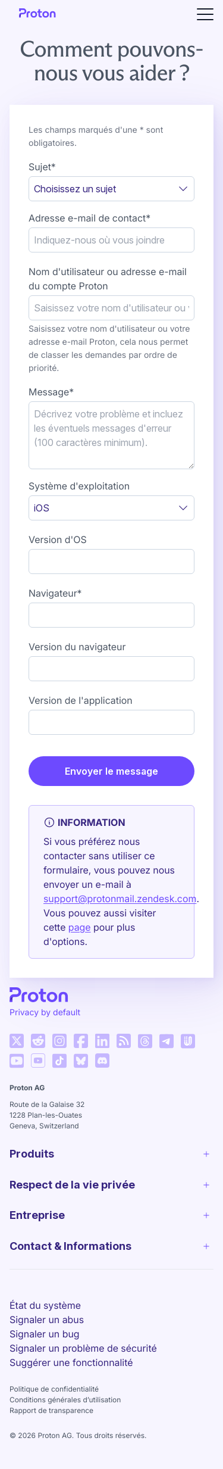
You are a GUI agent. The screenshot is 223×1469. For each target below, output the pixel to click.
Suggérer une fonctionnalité (71, 1381)
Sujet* (42, 167)
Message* (51, 392)
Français (45, 1293)
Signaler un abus (47, 1338)
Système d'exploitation (79, 486)
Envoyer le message (111, 771)
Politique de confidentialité (54, 1407)
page (79, 927)
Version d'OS (58, 539)
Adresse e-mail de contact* (89, 218)
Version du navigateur (77, 647)
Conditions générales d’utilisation (65, 1418)
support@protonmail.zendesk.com (119, 899)
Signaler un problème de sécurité (83, 1367)
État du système (45, 1324)
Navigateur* (55, 593)
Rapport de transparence (51, 1428)
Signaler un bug (45, 1352)
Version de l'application (81, 700)
